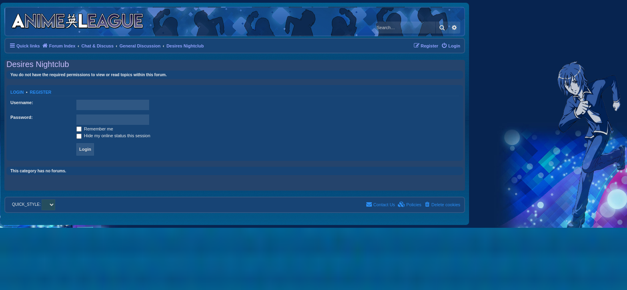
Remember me (94, 128)
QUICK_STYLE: (33, 204)
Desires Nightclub (37, 64)
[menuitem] (450, 46)
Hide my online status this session (113, 135)
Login (17, 92)
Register (41, 92)
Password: (21, 117)
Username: (21, 102)
